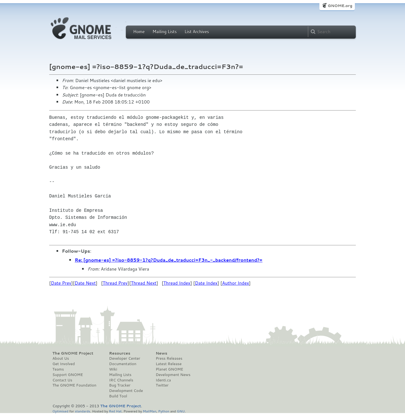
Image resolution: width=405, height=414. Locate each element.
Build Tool (118, 396)
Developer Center (124, 358)
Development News (173, 374)
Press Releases (169, 358)
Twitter (162, 385)
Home (139, 31)
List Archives (197, 31)
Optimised (60, 411)
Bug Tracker (120, 385)
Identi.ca (163, 380)
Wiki (113, 369)
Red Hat (115, 411)
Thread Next (144, 283)
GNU (181, 411)
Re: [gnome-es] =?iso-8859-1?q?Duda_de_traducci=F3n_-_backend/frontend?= (169, 260)
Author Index (235, 283)
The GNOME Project (72, 353)
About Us (60, 358)
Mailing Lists (164, 31)
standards (82, 411)
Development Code (126, 390)
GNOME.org (340, 5)
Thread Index (177, 283)
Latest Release (168, 363)
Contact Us (62, 380)
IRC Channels (121, 380)
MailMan (149, 411)
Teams (58, 369)
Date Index (206, 283)
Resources (119, 353)
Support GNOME (67, 374)
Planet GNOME (169, 369)
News (161, 353)
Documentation (122, 363)
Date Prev (61, 283)
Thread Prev (115, 283)
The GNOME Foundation (74, 385)
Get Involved (63, 363)
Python (163, 411)
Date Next (85, 283)
